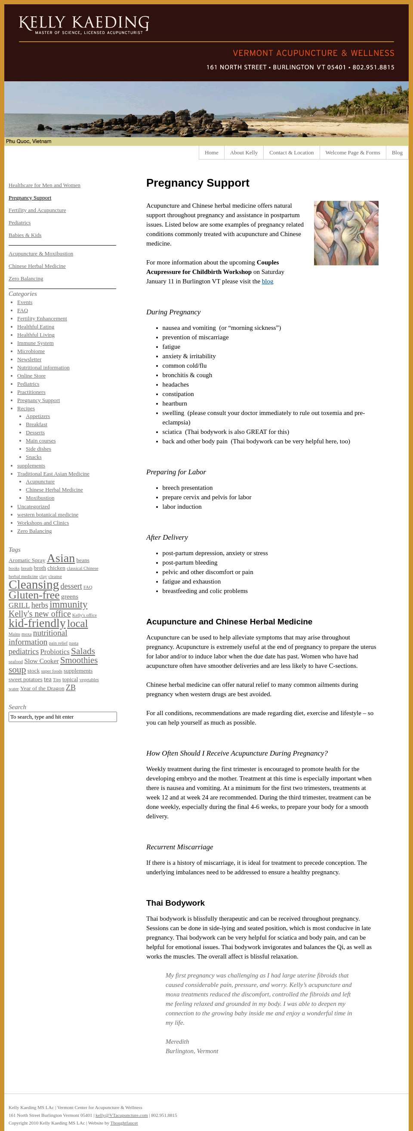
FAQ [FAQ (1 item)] (87, 587)
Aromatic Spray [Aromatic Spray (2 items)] (27, 560)
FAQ (22, 310)
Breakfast (36, 424)
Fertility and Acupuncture (37, 210)
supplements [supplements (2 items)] (78, 670)
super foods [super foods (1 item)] (51, 671)
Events (24, 302)
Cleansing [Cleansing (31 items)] (34, 584)
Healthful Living (36, 335)
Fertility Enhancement (42, 318)
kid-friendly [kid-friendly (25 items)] (37, 623)
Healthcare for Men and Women (44, 185)
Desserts (35, 432)
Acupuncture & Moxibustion (41, 253)
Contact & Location (291, 152)
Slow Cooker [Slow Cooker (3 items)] (41, 660)
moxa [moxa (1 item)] (27, 634)
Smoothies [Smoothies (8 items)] (79, 660)
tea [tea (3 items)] (48, 678)
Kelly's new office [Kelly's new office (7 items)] (40, 613)
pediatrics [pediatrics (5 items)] (24, 651)
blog (268, 281)
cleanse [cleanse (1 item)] (55, 576)
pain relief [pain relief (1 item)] (58, 643)
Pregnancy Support (30, 197)
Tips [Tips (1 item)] (57, 679)
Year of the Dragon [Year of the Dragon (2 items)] (42, 688)
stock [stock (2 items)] (34, 670)
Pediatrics (20, 222)
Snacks (34, 457)
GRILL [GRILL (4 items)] (19, 605)
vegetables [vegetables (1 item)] (89, 679)
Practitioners (31, 392)
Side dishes (38, 449)
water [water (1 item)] (14, 688)
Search (17, 707)
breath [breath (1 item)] (27, 568)
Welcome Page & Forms (353, 152)
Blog (397, 152)
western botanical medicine (47, 514)
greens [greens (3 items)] (69, 596)
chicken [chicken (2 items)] (56, 568)
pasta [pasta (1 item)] (73, 643)
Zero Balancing (26, 278)
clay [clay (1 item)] (43, 576)
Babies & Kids (25, 235)
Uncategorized (33, 506)
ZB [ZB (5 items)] (71, 687)
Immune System (35, 343)
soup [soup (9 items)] (17, 669)
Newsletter (29, 359)
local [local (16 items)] (77, 623)
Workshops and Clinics (43, 522)
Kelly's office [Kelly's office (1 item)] (84, 615)
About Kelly (244, 152)
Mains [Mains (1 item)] (14, 634)
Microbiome (31, 351)
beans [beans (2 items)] (82, 560)
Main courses (41, 440)
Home (212, 152)
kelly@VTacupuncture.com (122, 1115)
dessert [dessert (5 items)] (71, 586)
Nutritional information (43, 367)
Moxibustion (40, 498)
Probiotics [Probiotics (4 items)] (54, 652)
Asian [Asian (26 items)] (61, 558)
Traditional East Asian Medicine (53, 473)
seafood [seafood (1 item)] (16, 661)
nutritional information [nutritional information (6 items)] (38, 637)
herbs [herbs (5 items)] (39, 605)
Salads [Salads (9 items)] (83, 651)
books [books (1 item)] (14, 568)
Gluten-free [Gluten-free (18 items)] (34, 595)
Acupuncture (40, 481)
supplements (31, 465)
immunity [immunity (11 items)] (68, 604)
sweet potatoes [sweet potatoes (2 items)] (26, 679)
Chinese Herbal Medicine (37, 266)
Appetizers (38, 416)
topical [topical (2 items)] (70, 679)
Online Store (31, 375)
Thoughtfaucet (124, 1122)
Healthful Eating (35, 326)
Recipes (26, 408)
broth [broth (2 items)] (40, 568)
